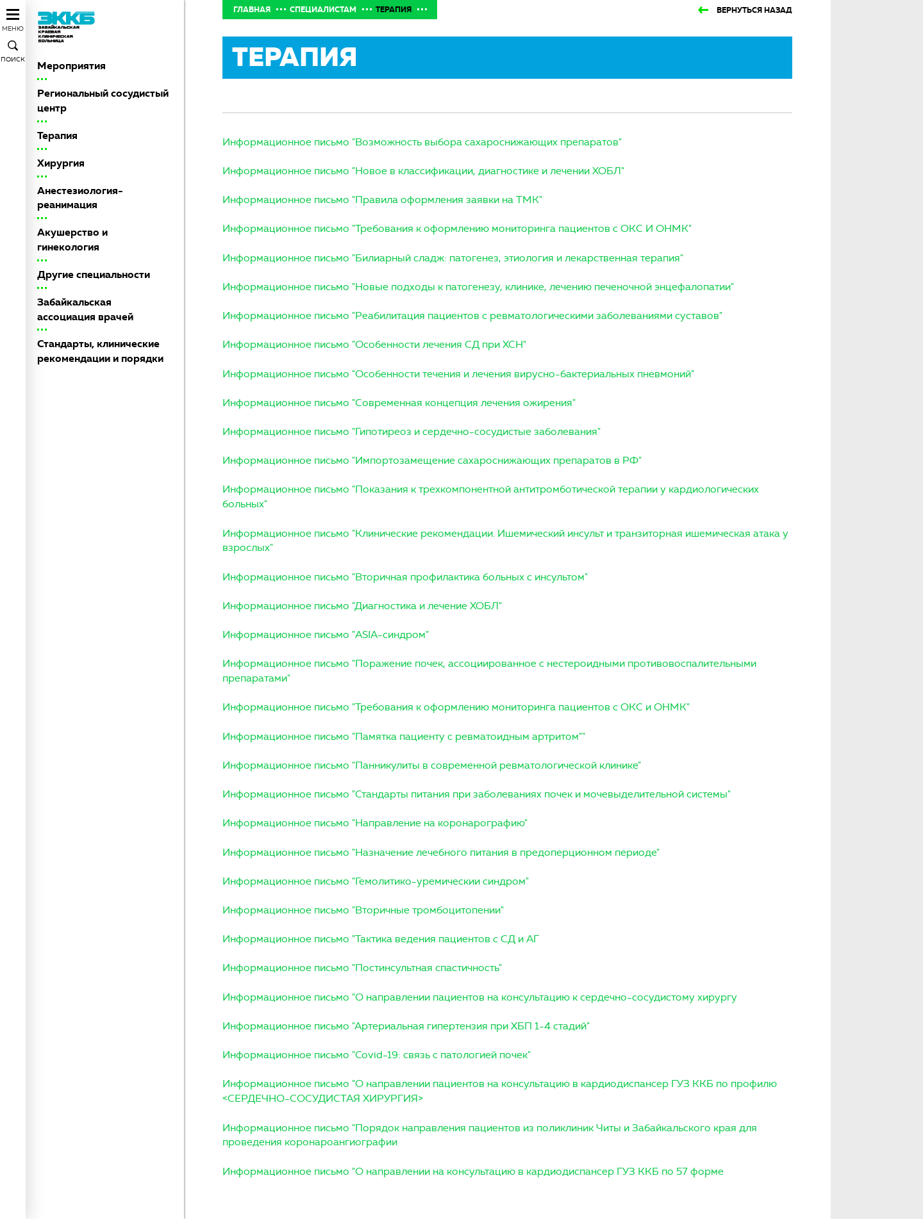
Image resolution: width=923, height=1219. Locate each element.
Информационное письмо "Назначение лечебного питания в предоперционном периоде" (441, 852)
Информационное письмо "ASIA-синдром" (325, 634)
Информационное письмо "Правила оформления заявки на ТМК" (382, 199)
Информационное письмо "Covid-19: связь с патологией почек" (376, 1055)
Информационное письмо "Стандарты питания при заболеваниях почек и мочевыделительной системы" (476, 794)
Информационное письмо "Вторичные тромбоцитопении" (363, 910)
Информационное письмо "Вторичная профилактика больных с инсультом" (405, 577)
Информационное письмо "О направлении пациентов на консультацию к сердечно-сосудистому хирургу (479, 997)
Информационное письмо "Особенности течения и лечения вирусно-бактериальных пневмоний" (458, 374)
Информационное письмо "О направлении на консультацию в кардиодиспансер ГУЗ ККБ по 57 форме (473, 1171)
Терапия (57, 135)
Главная (251, 9)
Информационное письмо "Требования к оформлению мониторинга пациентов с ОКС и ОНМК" (456, 707)
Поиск (13, 59)
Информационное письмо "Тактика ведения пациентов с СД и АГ (380, 939)
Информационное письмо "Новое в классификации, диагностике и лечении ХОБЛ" (423, 171)
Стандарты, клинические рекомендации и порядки (100, 351)
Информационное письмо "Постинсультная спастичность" (362, 967)
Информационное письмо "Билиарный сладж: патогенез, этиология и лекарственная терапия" (452, 258)
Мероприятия (71, 65)
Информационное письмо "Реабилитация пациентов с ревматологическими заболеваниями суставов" (472, 315)
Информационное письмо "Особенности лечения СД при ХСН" (374, 344)
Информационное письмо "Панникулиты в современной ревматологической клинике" (431, 765)
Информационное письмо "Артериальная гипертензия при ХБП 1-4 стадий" (406, 1026)
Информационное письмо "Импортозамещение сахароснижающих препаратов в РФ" (432, 460)
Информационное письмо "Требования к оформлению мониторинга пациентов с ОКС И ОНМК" (457, 228)
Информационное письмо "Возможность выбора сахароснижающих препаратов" (422, 142)
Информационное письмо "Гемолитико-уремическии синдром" (375, 881)
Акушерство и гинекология (72, 239)
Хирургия (61, 163)
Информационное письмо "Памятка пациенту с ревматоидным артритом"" (403, 736)
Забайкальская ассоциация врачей (85, 309)
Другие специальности (93, 274)
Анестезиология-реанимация (80, 198)
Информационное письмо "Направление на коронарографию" (375, 823)
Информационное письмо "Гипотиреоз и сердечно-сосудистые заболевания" (411, 431)
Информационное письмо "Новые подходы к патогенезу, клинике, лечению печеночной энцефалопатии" (478, 287)
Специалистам (323, 9)
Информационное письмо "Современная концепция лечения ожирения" (399, 403)
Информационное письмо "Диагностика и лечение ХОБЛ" (362, 606)
